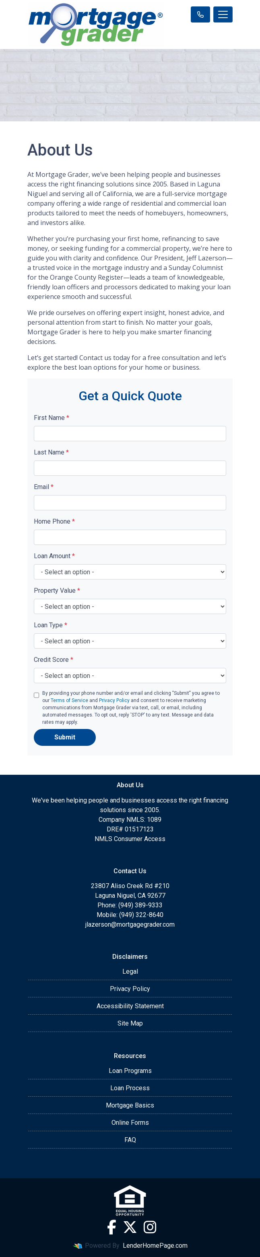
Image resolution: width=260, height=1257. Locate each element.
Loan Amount (54, 556)
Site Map (130, 1023)
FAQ (130, 1140)
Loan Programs (130, 1071)
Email (44, 487)
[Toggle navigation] (223, 14)
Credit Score (53, 659)
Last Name (51, 452)
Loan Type (50, 625)
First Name (51, 418)
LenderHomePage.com (155, 1245)
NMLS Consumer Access (130, 839)
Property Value (57, 590)
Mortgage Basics (130, 1105)
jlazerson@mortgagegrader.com (130, 924)
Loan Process (130, 1088)
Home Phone (54, 521)
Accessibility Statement (130, 1006)
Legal (130, 971)
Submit (64, 737)
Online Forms (130, 1122)
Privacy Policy (114, 700)
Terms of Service (69, 700)
